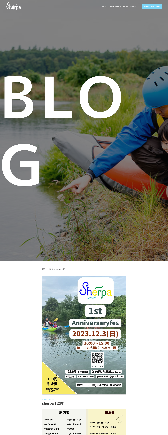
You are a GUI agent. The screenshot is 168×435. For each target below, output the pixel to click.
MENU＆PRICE (115, 6)
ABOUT (104, 6)
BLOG (125, 6)
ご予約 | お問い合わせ (152, 6)
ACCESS (133, 6)
